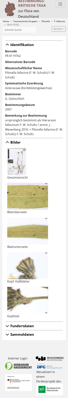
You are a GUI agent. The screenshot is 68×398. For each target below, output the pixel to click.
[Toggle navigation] (60, 4)
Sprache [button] (58, 28)
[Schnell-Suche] (19, 29)
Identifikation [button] (19, 44)
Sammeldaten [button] (19, 334)
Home (6, 21)
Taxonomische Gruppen (25, 21)
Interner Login (17, 358)
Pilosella (46, 21)
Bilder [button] (13, 142)
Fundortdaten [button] (19, 325)
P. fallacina (59, 21)
